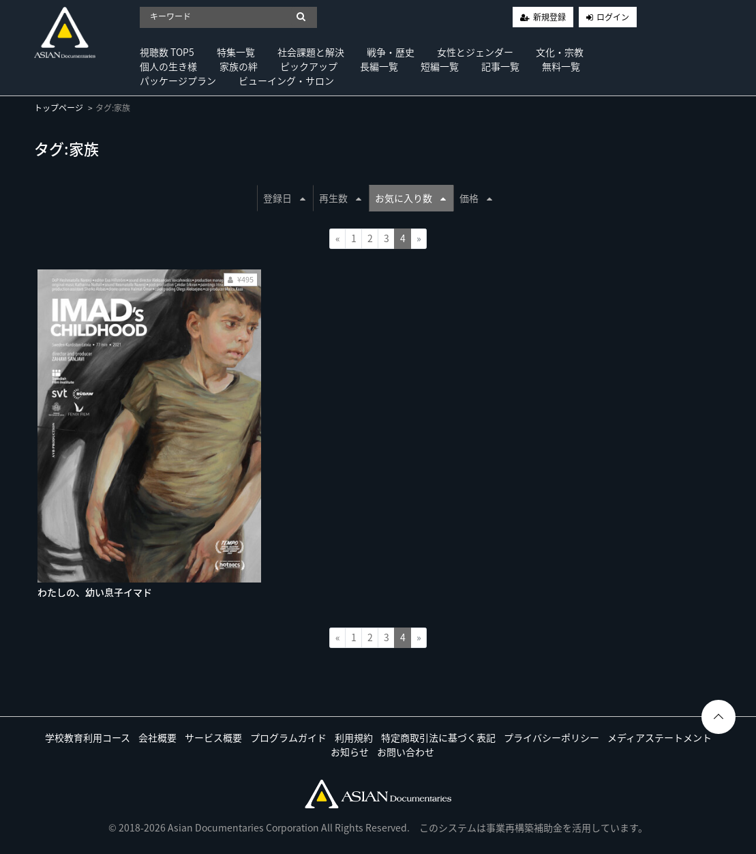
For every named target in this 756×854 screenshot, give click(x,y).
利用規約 (354, 737)
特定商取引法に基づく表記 (438, 737)
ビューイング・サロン (286, 80)
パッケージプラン (178, 80)
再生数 (340, 198)
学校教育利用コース (87, 737)
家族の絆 (239, 66)
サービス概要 (213, 737)
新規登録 (549, 17)
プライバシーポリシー (551, 737)
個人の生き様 (168, 66)
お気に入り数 (410, 198)
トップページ (58, 108)
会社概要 (157, 737)
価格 (475, 198)
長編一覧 (379, 66)
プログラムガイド (288, 737)
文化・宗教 (560, 52)
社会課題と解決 (310, 52)
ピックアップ (308, 66)
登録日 (284, 198)
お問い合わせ (405, 752)
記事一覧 (500, 66)
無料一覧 (561, 66)
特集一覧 (236, 52)
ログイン (612, 17)
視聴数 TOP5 (167, 52)
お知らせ (350, 752)
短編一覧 (440, 66)
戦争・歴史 (390, 52)
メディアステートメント (659, 737)
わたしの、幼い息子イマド (94, 592)
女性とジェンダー (475, 52)
